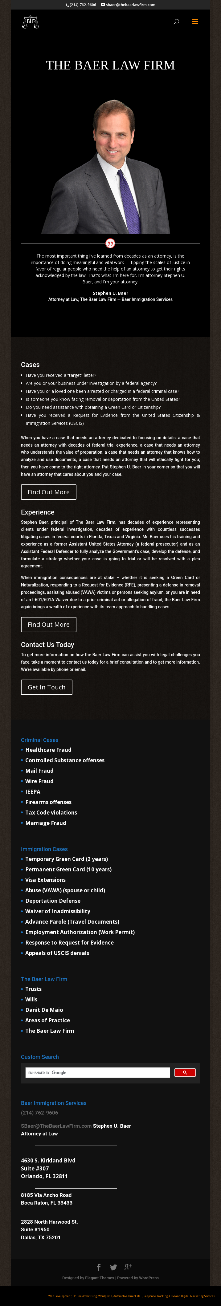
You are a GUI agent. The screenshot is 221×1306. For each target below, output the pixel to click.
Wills (31, 999)
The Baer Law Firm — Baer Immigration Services (126, 299)
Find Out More (49, 492)
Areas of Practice (47, 1020)
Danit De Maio (44, 1009)
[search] (97, 1072)
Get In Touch (47, 687)
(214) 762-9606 (39, 1113)
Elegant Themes (99, 1278)
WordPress (149, 1278)
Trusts (33, 988)
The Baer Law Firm (49, 1030)
